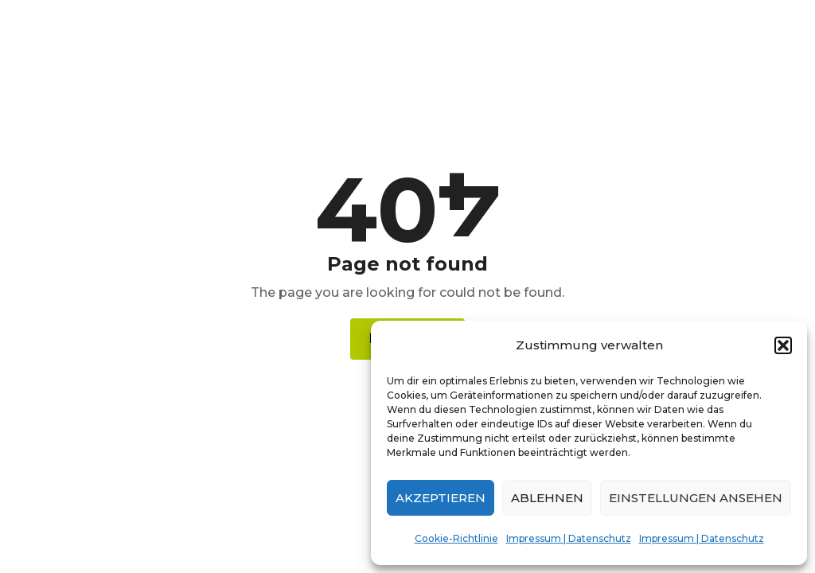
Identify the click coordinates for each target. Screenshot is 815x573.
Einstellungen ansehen (695, 497)
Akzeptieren (440, 497)
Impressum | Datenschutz (568, 538)
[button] (783, 345)
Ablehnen (547, 497)
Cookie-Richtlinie (456, 538)
